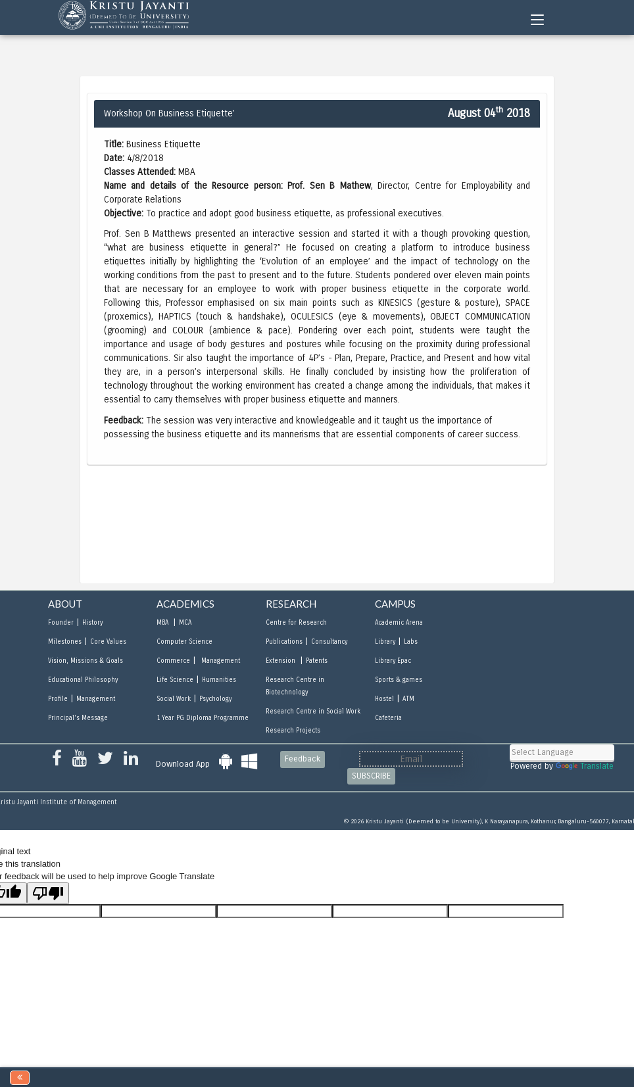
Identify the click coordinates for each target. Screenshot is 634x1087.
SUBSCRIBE (371, 776)
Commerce (173, 661)
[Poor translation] (48, 893)
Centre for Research (296, 623)
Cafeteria (388, 718)
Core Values (108, 642)
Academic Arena (399, 623)
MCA (185, 623)
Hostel (384, 699)
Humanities (219, 680)
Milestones (65, 642)
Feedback (302, 759)
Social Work (174, 699)
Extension (281, 661)
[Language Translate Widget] (562, 752)
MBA (163, 623)
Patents (317, 661)
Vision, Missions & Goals (85, 661)
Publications (284, 642)
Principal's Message (78, 718)
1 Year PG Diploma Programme (203, 718)
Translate (585, 766)
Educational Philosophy (83, 680)
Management (95, 699)
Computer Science (184, 642)
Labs (411, 642)
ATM (408, 699)
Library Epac (393, 661)
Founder (61, 623)
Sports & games (398, 680)
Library (385, 642)
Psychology (215, 699)
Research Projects (293, 731)
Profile (58, 699)
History (92, 623)
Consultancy (329, 642)
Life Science (175, 680)
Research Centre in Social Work (313, 711)
